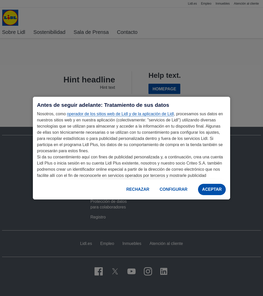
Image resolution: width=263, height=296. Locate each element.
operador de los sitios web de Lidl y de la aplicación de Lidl (120, 114)
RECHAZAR (137, 189)
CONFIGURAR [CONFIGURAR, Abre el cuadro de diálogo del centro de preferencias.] (173, 189)
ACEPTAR (212, 189)
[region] (131, 148)
